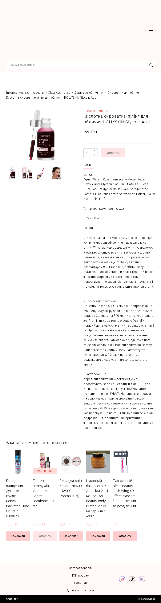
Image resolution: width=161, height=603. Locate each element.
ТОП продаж (80, 575)
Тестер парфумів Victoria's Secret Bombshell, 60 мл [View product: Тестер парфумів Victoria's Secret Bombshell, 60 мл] (44, 493)
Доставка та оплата (80, 590)
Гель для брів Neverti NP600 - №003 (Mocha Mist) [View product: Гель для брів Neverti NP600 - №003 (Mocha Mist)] (70, 488)
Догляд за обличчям (88, 92)
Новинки (80, 583)
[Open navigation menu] (151, 30)
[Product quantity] (89, 153)
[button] (151, 65)
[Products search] (80, 65)
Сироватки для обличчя (125, 92)
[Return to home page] (39, 30)
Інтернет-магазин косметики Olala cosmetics (38, 92)
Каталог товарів (80, 568)
